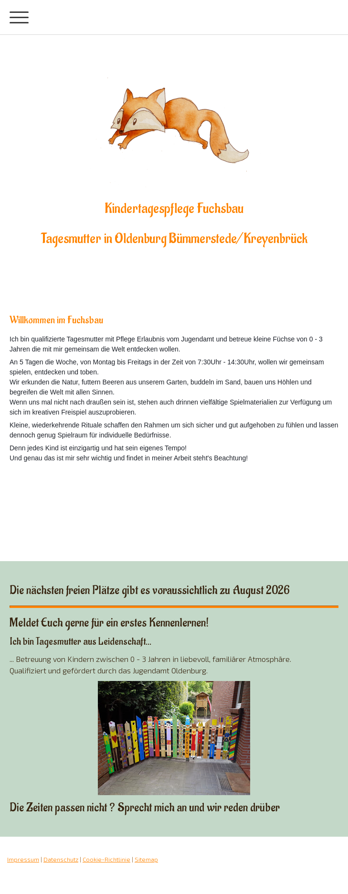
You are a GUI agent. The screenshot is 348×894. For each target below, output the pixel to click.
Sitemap (146, 859)
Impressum (23, 859)
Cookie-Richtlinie (106, 859)
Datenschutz (60, 859)
